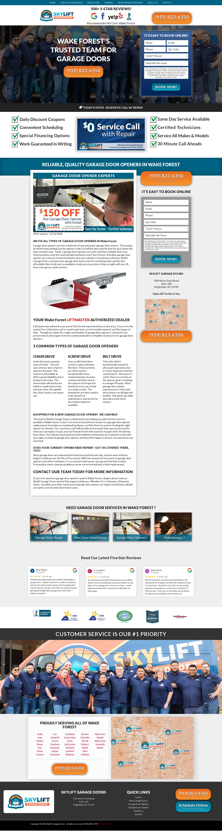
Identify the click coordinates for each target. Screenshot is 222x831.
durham (55, 751)
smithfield (85, 755)
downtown (54, 748)
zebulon (100, 748)
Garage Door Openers (131, 538)
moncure (85, 734)
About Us (153, 3)
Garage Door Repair (71, 3)
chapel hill (55, 738)
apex (40, 738)
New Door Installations (90, 538)
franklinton (70, 734)
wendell (100, 738)
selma (85, 751)
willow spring (100, 741)
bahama (40, 741)
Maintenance (173, 538)
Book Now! (166, 87)
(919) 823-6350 (172, 17)
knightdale (70, 748)
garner (70, 741)
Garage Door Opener (138, 807)
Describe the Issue (144, 60)
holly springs (70, 744)
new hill (85, 741)
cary (55, 734)
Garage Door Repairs (138, 804)
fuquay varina (70, 738)
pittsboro (85, 744)
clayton (55, 741)
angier (40, 734)
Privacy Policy (104, 824)
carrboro (40, 755)
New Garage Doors (138, 801)
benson (40, 744)
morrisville (85, 738)
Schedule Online (193, 806)
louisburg (70, 751)
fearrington (55, 755)
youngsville (100, 744)
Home (53, 3)
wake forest (100, 734)
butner (40, 751)
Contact (167, 3)
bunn (40, 748)
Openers (108, 3)
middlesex (70, 755)
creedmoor (55, 744)
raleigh (85, 748)
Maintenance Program (130, 3)
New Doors (93, 3)
